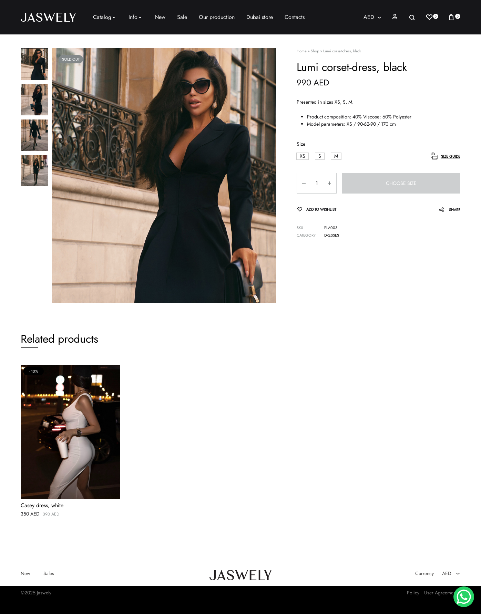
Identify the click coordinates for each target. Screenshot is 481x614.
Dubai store (259, 17)
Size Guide (450, 156)
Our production (217, 17)
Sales (48, 573)
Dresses (331, 235)
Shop (315, 51)
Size (301, 144)
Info (136, 17)
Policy (413, 593)
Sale (182, 17)
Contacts (295, 17)
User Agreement (440, 593)
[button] (302, 156)
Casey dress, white (42, 506)
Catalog (105, 17)
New (160, 17)
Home (302, 51)
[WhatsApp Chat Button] (463, 596)
